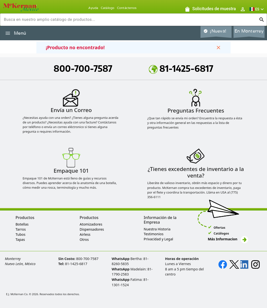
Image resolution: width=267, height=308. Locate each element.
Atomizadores (91, 224)
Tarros (21, 229)
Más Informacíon (228, 239)
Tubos (20, 234)
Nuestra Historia (157, 229)
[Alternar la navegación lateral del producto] (7, 33)
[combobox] (129, 20)
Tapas (20, 239)
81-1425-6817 (181, 68)
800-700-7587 (83, 68)
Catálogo (108, 8)
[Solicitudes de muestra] (210, 9)
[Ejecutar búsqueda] (261, 19)
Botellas (22, 224)
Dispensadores (92, 229)
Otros (84, 239)
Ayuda (93, 8)
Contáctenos (127, 8)
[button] (257, 9)
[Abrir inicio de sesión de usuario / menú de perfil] (243, 9)
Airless (85, 234)
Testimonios (153, 234)
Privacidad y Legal (158, 239)
